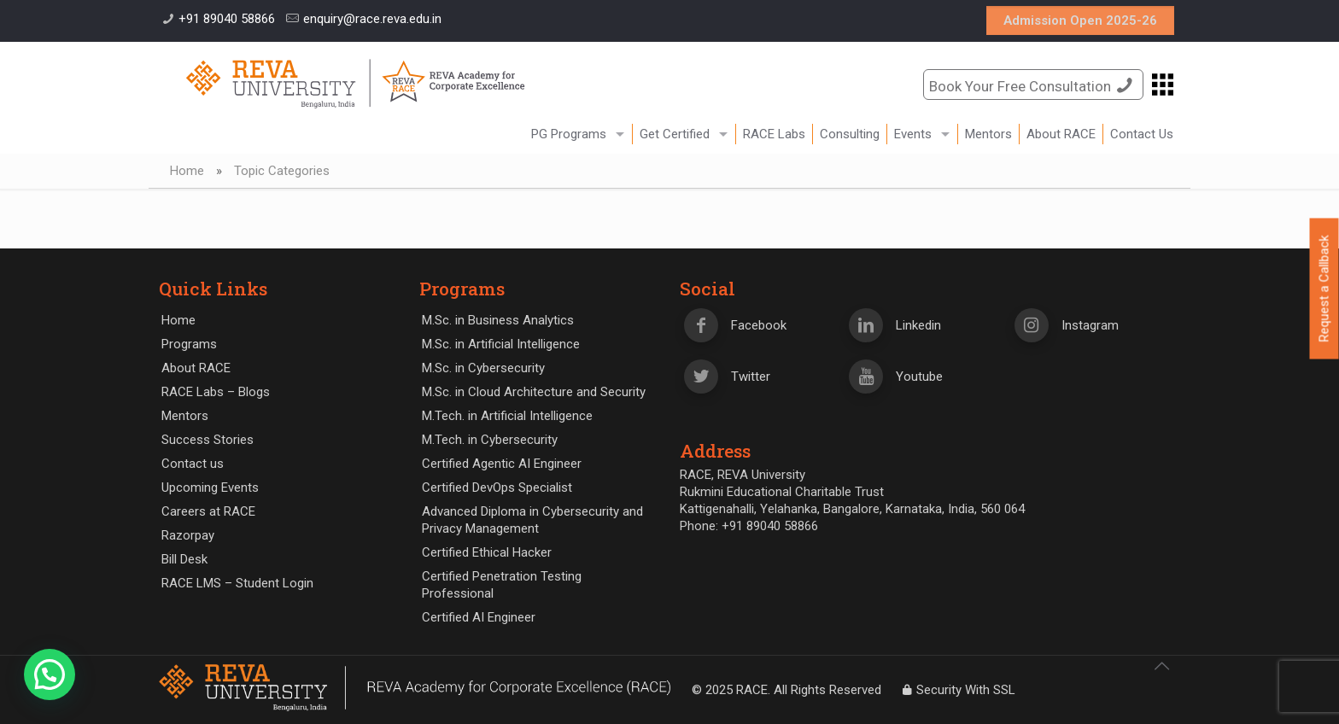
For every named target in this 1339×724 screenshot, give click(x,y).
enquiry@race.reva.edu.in (372, 18)
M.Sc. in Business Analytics (498, 320)
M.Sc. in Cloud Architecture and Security (534, 392)
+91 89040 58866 (226, 18)
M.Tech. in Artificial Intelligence (507, 415)
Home (187, 170)
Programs (189, 344)
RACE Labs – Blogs (215, 392)
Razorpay (187, 535)
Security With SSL (956, 690)
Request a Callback (1324, 289)
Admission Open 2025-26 (1080, 20)
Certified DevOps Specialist (497, 487)
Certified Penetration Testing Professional (502, 585)
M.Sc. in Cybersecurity (483, 368)
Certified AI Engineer (478, 617)
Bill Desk (184, 559)
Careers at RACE (208, 511)
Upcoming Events (210, 487)
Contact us (192, 463)
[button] (49, 674)
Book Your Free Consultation (1033, 85)
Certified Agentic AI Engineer (502, 463)
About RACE (196, 368)
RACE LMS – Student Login (237, 583)
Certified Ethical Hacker (487, 552)
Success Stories (207, 439)
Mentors (184, 415)
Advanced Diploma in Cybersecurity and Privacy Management (532, 520)
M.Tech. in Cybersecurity (490, 439)
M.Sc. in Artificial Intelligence (501, 344)
